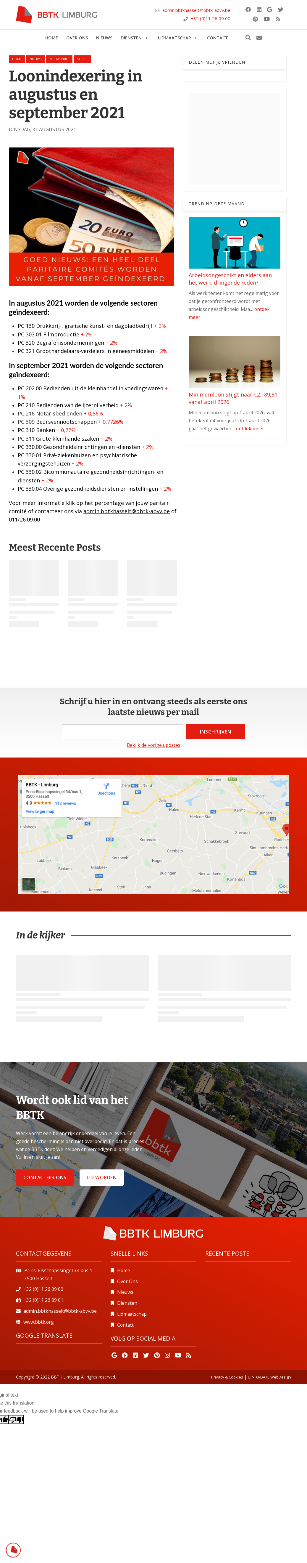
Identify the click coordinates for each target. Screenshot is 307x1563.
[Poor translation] (16, 1419)
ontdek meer (250, 428)
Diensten (127, 1303)
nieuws (35, 59)
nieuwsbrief (59, 59)
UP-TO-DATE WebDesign (269, 1377)
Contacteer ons (45, 1177)
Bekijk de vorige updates (153, 745)
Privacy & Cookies (227, 1377)
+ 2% (160, 325)
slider (82, 59)
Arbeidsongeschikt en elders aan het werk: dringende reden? (230, 279)
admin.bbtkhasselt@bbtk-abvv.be (196, 10)
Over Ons (127, 1281)
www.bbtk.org (38, 1322)
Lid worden (102, 1177)
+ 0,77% (66, 430)
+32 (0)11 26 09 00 (210, 18)
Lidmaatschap (132, 1314)
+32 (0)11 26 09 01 (43, 1300)
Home (17, 59)
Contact (125, 1325)
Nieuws (125, 1292)
